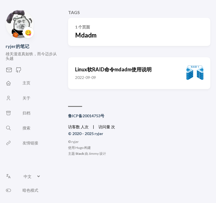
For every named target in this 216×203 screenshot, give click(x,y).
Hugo (79, 147)
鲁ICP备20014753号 (86, 115)
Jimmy (94, 153)
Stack (79, 153)
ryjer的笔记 (17, 46)
